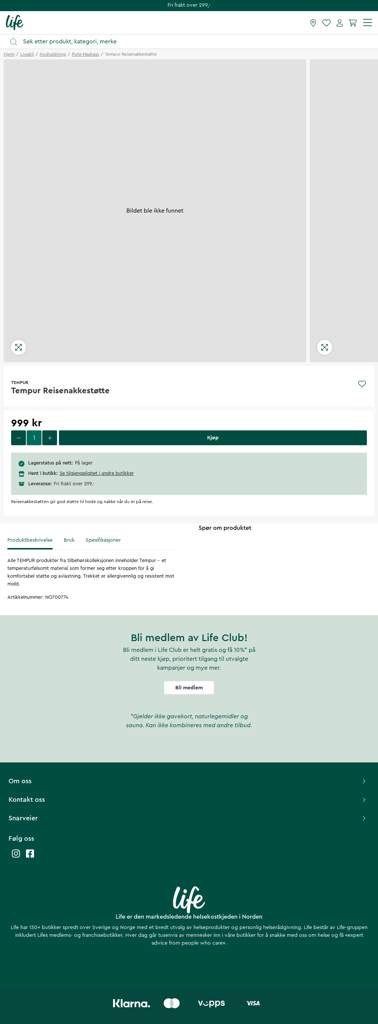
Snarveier (188, 818)
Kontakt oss (188, 799)
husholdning (53, 54)
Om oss (188, 781)
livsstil (27, 54)
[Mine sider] (339, 22)
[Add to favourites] (362, 384)
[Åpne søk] (192, 42)
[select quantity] (34, 437)
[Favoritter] (326, 22)
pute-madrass (85, 54)
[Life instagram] (16, 857)
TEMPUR (20, 382)
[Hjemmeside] (14, 22)
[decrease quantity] (18, 437)
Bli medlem (189, 687)
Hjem (9, 54)
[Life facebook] (30, 857)
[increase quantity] (49, 437)
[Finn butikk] (313, 22)
